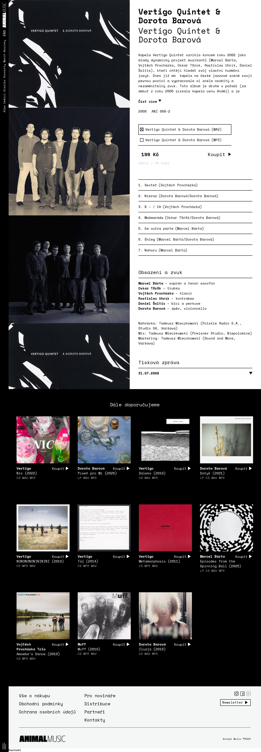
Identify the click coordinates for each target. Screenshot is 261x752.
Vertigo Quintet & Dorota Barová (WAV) (181, 129)
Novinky (4, 46)
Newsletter (232, 702)
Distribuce (97, 704)
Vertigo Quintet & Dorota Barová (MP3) (181, 140)
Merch (4, 58)
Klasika (4, 85)
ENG (4, 33)
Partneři (94, 712)
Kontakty (94, 720)
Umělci (4, 98)
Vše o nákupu (34, 696)
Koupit (216, 154)
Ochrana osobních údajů (47, 712)
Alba (4, 108)
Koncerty (4, 71)
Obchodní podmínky (41, 704)
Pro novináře (99, 696)
